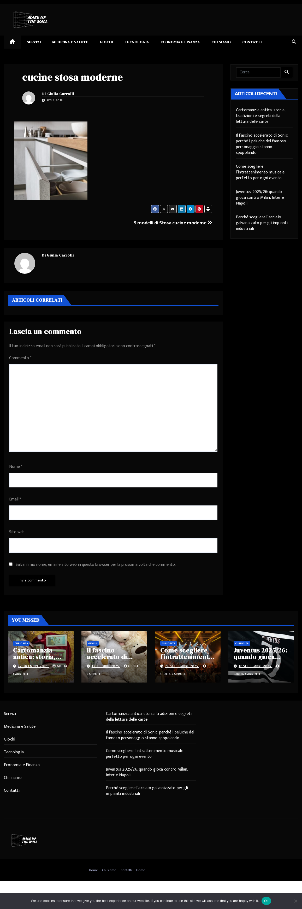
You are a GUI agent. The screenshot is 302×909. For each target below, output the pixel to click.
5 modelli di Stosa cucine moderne (173, 223)
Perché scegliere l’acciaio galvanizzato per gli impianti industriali (262, 223)
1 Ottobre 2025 (106, 666)
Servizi (34, 42)
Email (15, 499)
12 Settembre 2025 (255, 666)
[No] (295, 901)
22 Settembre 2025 (182, 666)
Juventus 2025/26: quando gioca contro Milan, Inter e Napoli (260, 197)
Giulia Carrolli (60, 93)
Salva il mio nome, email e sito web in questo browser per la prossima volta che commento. (96, 564)
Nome (15, 466)
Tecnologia (137, 42)
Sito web (17, 531)
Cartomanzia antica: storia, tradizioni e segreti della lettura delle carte (260, 116)
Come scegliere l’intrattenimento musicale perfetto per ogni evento (260, 172)
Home (93, 870)
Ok (266, 901)
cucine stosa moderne (72, 77)
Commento (20, 358)
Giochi (106, 42)
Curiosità (21, 643)
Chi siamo (221, 42)
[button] (294, 41)
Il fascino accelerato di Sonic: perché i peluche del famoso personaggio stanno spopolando (262, 144)
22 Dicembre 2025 (33, 666)
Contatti (252, 42)
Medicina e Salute (70, 42)
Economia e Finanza (180, 42)
